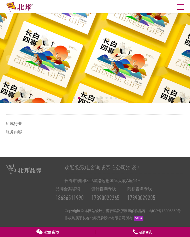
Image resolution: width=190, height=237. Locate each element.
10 (116, 98)
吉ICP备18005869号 (165, 211)
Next (181, 58)
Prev (9, 58)
